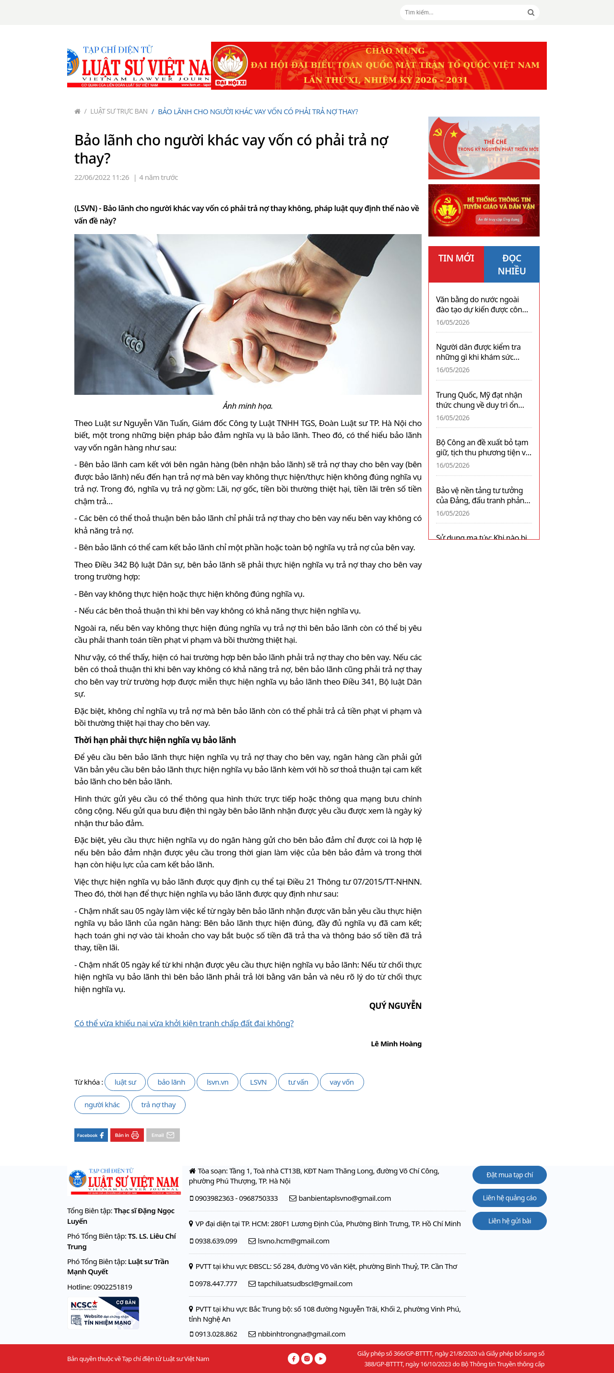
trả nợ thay (159, 1104)
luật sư (125, 1082)
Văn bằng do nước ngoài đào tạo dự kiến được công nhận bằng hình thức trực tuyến (481, 305)
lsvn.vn (217, 1082)
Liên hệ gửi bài (509, 1220)
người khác (102, 1104)
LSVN (258, 1082)
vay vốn (342, 1082)
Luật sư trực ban (116, 111)
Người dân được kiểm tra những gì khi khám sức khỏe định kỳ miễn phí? (478, 352)
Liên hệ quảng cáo (510, 1197)
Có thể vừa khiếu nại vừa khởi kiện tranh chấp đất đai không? (184, 1023)
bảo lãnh (171, 1082)
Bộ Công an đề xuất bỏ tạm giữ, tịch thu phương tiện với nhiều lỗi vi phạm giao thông (483, 448)
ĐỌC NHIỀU (512, 264)
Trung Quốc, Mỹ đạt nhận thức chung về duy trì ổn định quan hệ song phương (482, 400)
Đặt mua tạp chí (509, 1174)
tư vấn (298, 1082)
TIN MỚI (456, 258)
